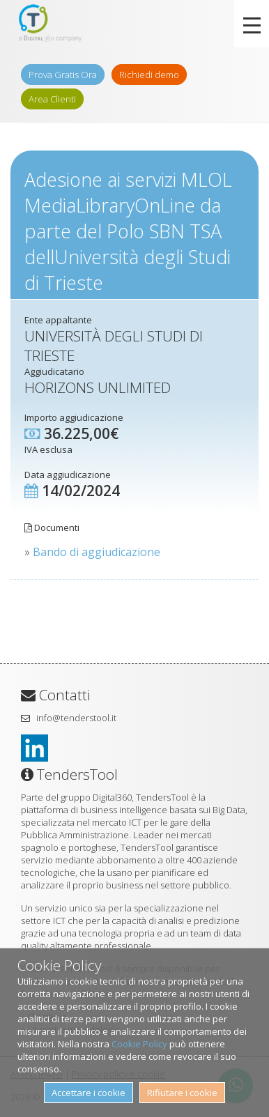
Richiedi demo (149, 74)
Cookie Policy (139, 1044)
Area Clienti (52, 99)
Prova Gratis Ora (63, 74)
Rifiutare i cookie (182, 1092)
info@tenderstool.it (76, 717)
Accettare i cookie (88, 1092)
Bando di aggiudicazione (96, 552)
